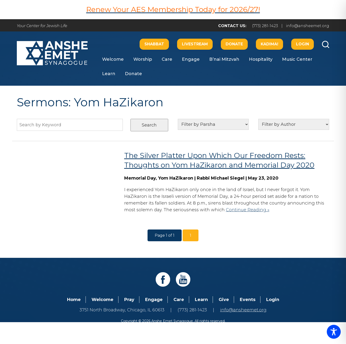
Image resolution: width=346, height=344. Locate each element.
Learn (108, 73)
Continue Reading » (247, 209)
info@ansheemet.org (307, 26)
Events (247, 299)
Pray (129, 299)
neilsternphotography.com (235, 327)
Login (302, 44)
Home (74, 299)
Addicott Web (136, 327)
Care (167, 59)
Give (224, 299)
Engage (191, 59)
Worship (142, 59)
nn (293, 124)
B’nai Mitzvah (224, 59)
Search (149, 125)
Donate (234, 44)
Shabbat (154, 44)
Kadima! (269, 44)
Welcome (113, 59)
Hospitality (260, 59)
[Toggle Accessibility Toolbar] (333, 331)
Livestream (195, 44)
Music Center (297, 59)
